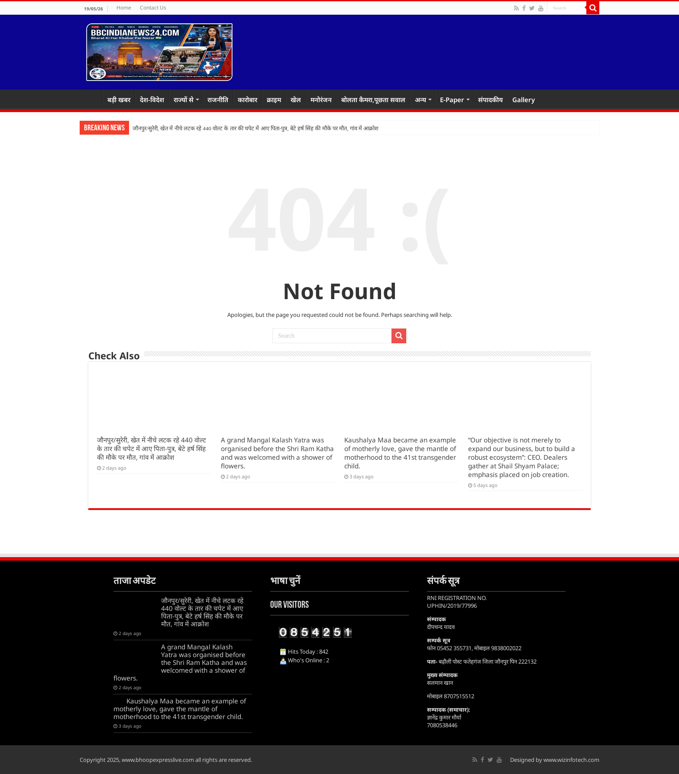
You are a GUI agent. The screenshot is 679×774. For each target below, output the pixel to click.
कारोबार (247, 99)
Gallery (523, 99)
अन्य (420, 99)
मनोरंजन (321, 99)
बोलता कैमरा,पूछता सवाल (373, 99)
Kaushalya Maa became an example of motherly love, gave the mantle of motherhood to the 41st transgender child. (400, 452)
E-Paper (452, 99)
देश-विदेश (152, 99)
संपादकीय (490, 99)
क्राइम (274, 99)
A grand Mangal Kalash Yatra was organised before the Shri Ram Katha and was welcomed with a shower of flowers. (277, 452)
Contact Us (153, 7)
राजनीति (217, 99)
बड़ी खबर (118, 99)
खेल (296, 99)
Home (123, 7)
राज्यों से (184, 99)
